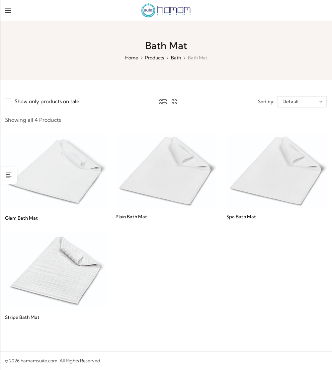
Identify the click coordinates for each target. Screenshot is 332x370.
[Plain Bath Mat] (166, 170)
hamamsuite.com (39, 361)
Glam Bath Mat (21, 218)
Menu (8, 10)
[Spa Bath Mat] (276, 170)
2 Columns (175, 101)
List (164, 101)
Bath (176, 58)
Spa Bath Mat (241, 217)
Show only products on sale (48, 101)
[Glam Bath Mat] (55, 170)
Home (131, 58)
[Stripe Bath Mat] (55, 269)
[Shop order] (302, 102)
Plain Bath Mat (131, 217)
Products (154, 58)
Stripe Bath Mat (22, 317)
